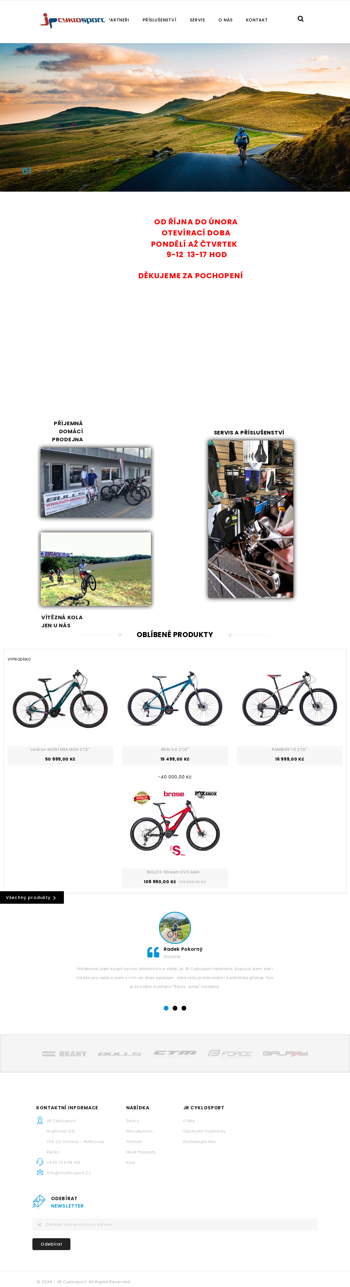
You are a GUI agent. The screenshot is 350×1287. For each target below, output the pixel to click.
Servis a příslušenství (249, 432)
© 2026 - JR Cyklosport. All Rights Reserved (83, 1277)
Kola (105, 1139)
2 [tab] (175, 985)
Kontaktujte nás (174, 1118)
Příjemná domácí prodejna (61, 431)
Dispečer (172, 933)
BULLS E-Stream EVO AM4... (175, 849)
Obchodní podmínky (179, 1108)
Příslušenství (159, 20)
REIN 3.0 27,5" (175, 726)
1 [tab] (166, 985)
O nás (225, 20)
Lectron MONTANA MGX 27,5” (60, 726)
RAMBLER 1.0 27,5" (290, 726)
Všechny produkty (32, 874)
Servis (197, 20)
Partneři (118, 20)
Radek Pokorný (183, 925)
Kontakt (257, 20)
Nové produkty (116, 1129)
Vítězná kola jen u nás (175, 516)
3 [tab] (184, 985)
